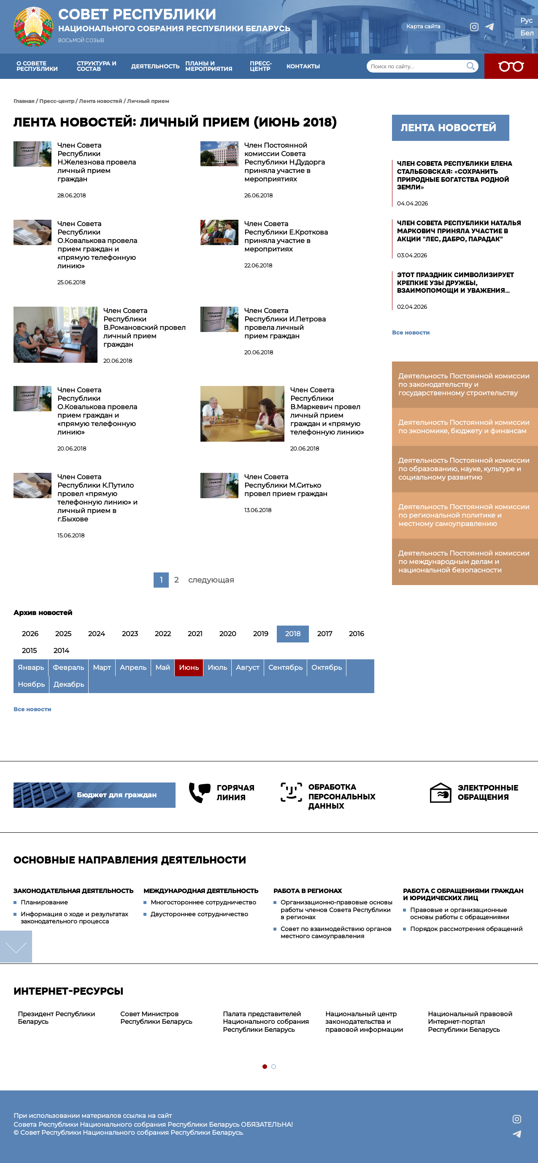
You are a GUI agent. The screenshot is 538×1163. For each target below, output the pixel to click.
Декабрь (69, 684)
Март (102, 668)
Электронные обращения (474, 793)
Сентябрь (285, 668)
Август (248, 668)
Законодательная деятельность (73, 891)
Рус (526, 20)
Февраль (68, 668)
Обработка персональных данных (328, 797)
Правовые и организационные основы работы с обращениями (459, 913)
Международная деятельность (200, 891)
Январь (31, 668)
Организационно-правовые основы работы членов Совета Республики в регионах (336, 910)
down (16, 947)
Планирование (44, 902)
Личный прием (148, 101)
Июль (217, 668)
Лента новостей (100, 101)
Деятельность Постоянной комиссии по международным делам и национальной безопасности (464, 561)
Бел (527, 33)
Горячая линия (221, 793)
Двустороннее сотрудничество (199, 914)
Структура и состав (96, 66)
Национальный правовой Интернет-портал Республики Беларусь (470, 1022)
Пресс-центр (261, 66)
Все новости (32, 709)
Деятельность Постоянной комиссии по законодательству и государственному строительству (464, 384)
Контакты (303, 66)
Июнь (189, 668)
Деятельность (155, 66)
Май (162, 668)
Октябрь (326, 668)
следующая (211, 580)
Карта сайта (423, 26)
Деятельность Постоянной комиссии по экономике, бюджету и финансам (464, 426)
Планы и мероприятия (209, 66)
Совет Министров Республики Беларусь (156, 1018)
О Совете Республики (37, 66)
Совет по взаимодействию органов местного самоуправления (336, 932)
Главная (24, 101)
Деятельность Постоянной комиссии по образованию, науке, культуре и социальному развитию (464, 468)
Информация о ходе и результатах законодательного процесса (74, 918)
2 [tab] (274, 1067)
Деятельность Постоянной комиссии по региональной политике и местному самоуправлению (464, 515)
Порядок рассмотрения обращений (466, 929)
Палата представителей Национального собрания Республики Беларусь (266, 1022)
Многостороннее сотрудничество (203, 902)
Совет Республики (174, 19)
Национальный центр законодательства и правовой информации (364, 1022)
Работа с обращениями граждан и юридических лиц (463, 894)
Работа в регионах (307, 891)
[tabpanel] (65, 1018)
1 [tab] (265, 1067)
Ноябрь (31, 684)
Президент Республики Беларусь (56, 1018)
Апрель (133, 668)
